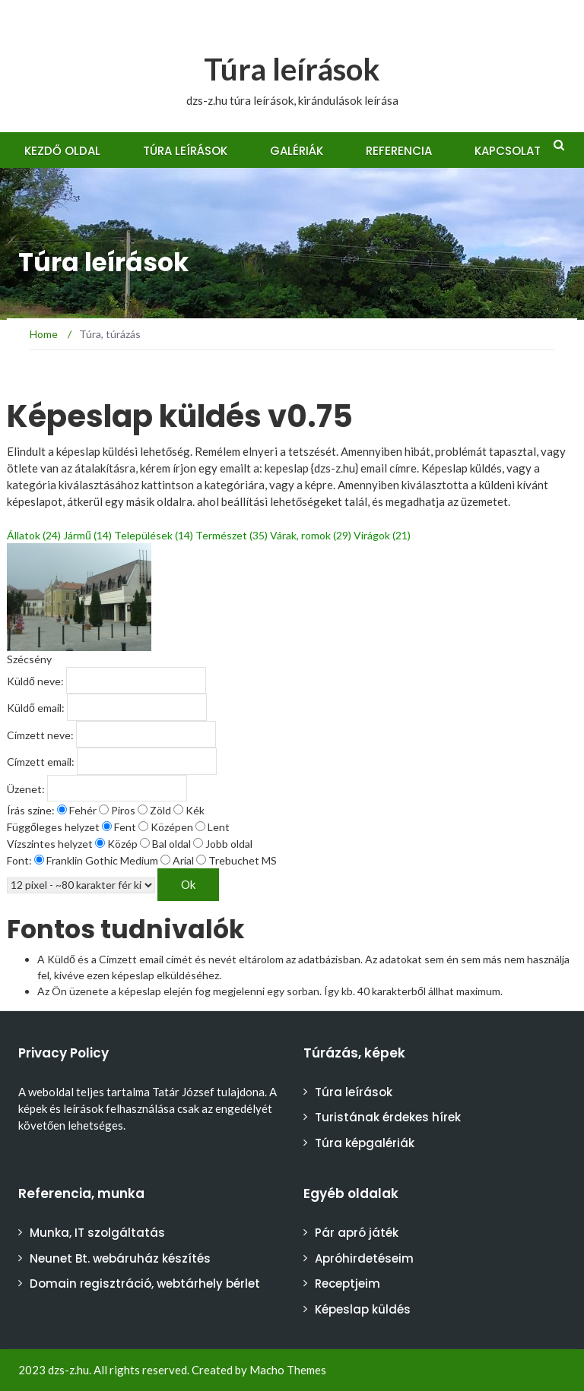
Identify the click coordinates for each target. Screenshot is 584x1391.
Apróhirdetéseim (364, 1258)
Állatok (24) (34, 535)
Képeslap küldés (363, 1309)
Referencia (399, 151)
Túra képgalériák (364, 1143)
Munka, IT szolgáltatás (97, 1233)
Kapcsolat (507, 151)
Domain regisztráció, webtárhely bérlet (145, 1283)
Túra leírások (292, 69)
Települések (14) (153, 535)
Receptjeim (347, 1283)
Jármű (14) (87, 535)
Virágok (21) (382, 535)
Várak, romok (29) (310, 535)
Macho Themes (287, 1370)
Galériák (296, 151)
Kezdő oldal (62, 151)
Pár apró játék (356, 1233)
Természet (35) (231, 535)
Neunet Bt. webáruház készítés (120, 1258)
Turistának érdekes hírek (388, 1117)
